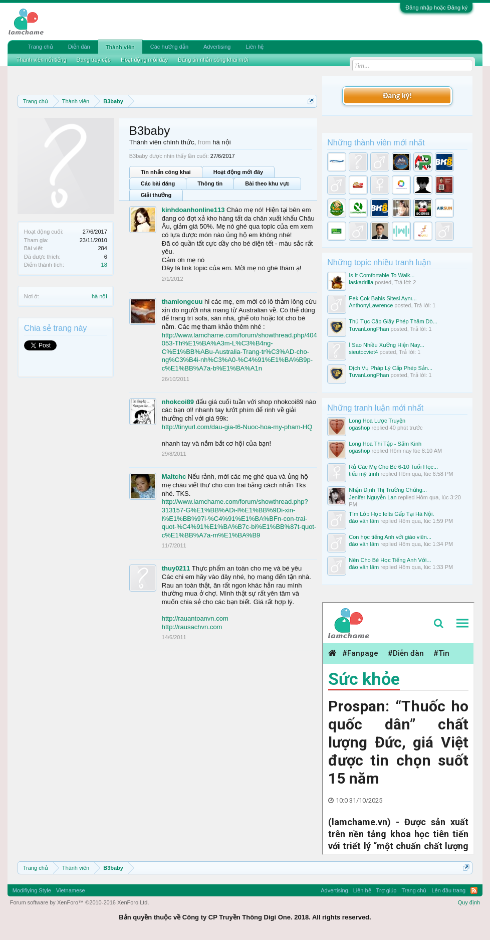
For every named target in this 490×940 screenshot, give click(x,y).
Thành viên (120, 47)
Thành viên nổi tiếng (42, 60)
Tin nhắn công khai (166, 172)
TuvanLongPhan (369, 329)
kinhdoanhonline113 (193, 210)
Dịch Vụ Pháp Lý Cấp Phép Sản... (390, 368)
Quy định (469, 902)
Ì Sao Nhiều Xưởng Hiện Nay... (386, 345)
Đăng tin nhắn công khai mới (213, 60)
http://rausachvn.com (192, 627)
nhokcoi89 (178, 402)
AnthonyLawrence (371, 305)
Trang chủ (40, 47)
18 (104, 265)
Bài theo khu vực (267, 183)
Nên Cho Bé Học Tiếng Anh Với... (390, 560)
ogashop (359, 428)
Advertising (216, 47)
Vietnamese (70, 890)
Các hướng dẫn (169, 47)
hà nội (99, 296)
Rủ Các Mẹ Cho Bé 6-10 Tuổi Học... (393, 467)
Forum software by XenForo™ (79, 902)
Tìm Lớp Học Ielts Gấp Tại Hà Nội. (391, 514)
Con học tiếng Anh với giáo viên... (390, 537)
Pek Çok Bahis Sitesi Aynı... (383, 298)
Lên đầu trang (448, 890)
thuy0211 (176, 568)
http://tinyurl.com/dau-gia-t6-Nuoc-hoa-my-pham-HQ (237, 427)
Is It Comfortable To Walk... (381, 275)
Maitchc (174, 476)
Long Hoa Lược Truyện (377, 421)
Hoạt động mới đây (238, 172)
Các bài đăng (158, 183)
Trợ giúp (386, 890)
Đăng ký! (397, 95)
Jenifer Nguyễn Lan (372, 497)
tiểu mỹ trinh (364, 474)
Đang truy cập (94, 60)
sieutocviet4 (363, 352)
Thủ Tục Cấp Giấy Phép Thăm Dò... (393, 321)
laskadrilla (361, 282)
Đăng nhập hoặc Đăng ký (436, 8)
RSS (473, 890)
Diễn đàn (79, 47)
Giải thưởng (156, 195)
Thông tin (209, 183)
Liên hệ (255, 47)
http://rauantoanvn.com (195, 618)
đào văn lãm (364, 521)
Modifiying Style (32, 890)
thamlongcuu (182, 301)
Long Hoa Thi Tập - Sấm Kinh (385, 444)
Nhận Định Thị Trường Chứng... (388, 490)
